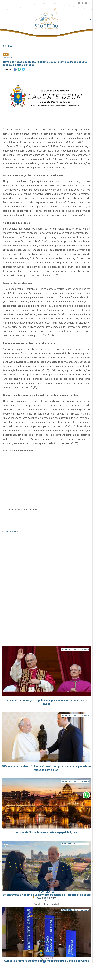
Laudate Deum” (12, 129)
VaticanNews (30, 509)
